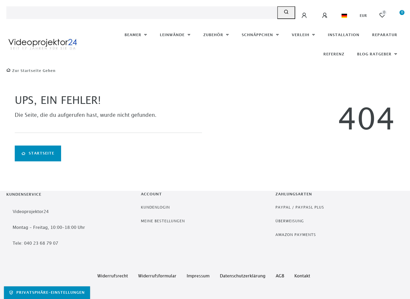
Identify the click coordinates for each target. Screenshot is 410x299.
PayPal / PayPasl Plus (299, 207)
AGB (280, 276)
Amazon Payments (295, 235)
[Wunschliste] (382, 15)
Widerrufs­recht (112, 276)
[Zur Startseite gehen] (31, 71)
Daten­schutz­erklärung (242, 276)
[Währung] (363, 15)
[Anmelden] (305, 15)
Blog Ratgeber (375, 54)
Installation (343, 35)
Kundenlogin (155, 207)
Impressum (198, 276)
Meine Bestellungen (163, 221)
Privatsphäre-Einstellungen (47, 293)
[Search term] (141, 12)
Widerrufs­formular (157, 276)
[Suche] (286, 12)
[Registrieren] (325, 15)
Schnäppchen (258, 35)
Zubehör (214, 35)
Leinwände (173, 35)
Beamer (134, 35)
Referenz (333, 54)
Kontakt (302, 276)
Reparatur (384, 35)
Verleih (301, 35)
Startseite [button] (38, 153)
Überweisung (289, 221)
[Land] (344, 15)
